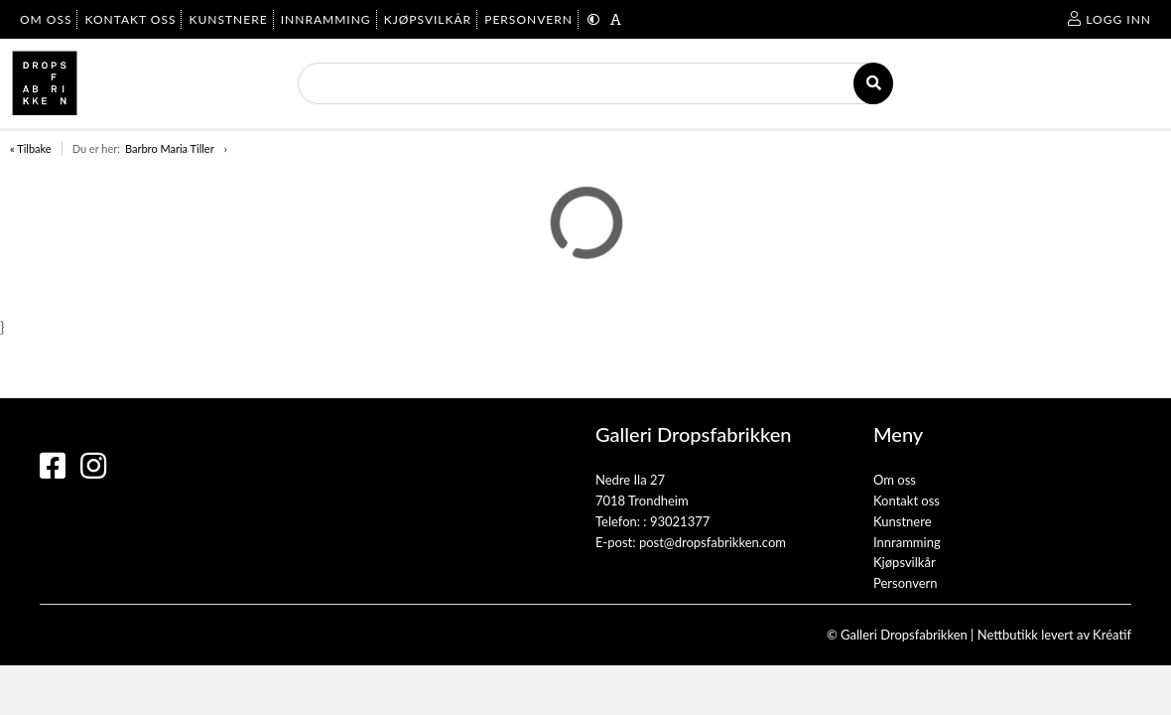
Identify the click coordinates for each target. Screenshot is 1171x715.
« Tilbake (31, 148)
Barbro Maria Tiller (169, 148)
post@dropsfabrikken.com (712, 542)
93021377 (680, 521)
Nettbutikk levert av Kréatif (1054, 635)
